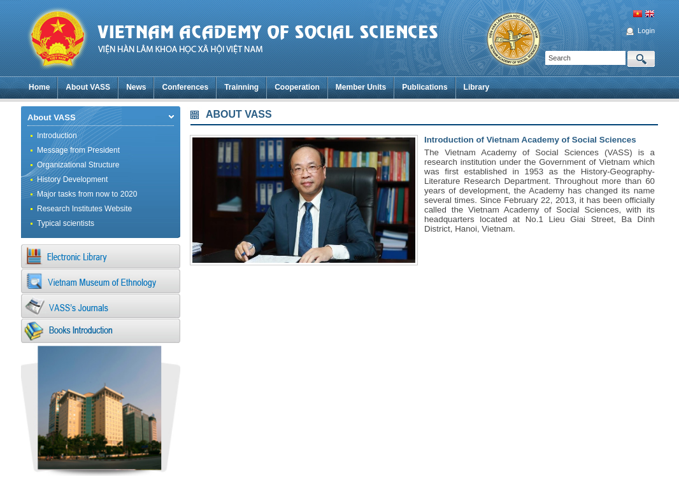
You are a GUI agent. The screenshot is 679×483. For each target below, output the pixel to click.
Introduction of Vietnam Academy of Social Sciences (530, 139)
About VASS (51, 117)
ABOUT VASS (239, 114)
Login (646, 30)
